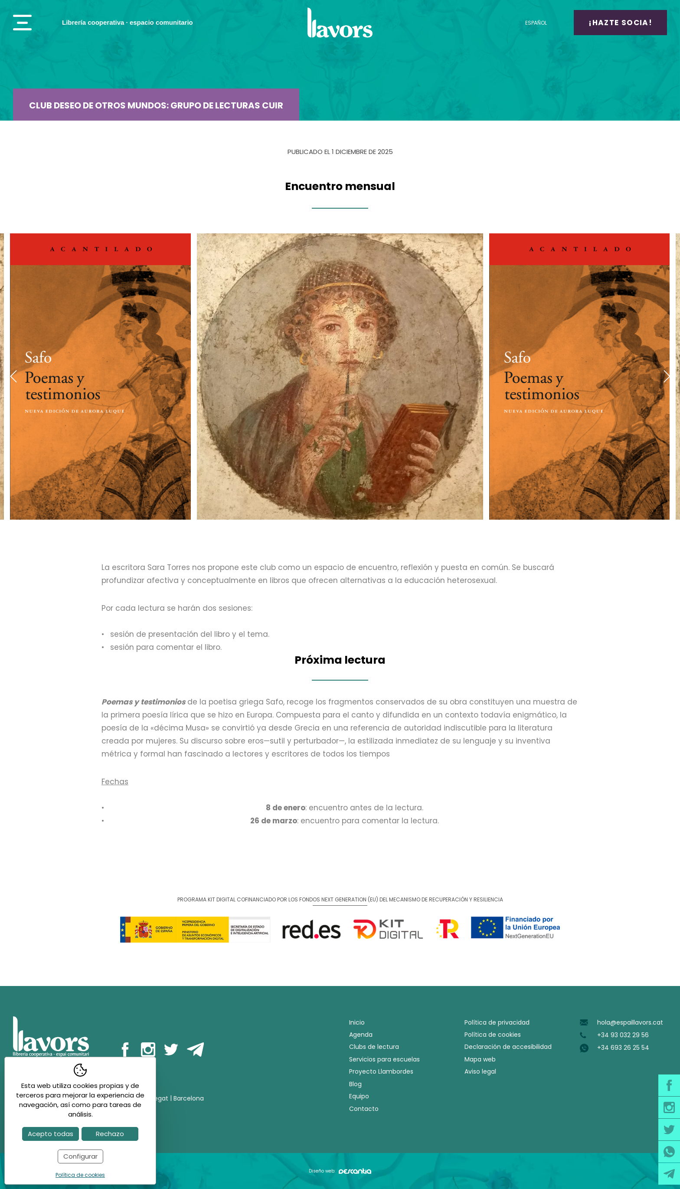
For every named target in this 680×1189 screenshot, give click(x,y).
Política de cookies (492, 1034)
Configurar (80, 1156)
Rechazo (110, 1133)
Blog (355, 1084)
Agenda (361, 1034)
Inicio (357, 1022)
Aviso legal (480, 1071)
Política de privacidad (497, 1022)
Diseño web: (340, 1171)
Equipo (359, 1096)
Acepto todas (50, 1133)
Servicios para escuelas (384, 1059)
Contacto (364, 1108)
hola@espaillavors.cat (630, 1022)
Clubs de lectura (374, 1046)
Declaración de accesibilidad (508, 1046)
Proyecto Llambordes (381, 1071)
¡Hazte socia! (620, 22)
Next (667, 376)
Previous (13, 376)
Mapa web (480, 1059)
